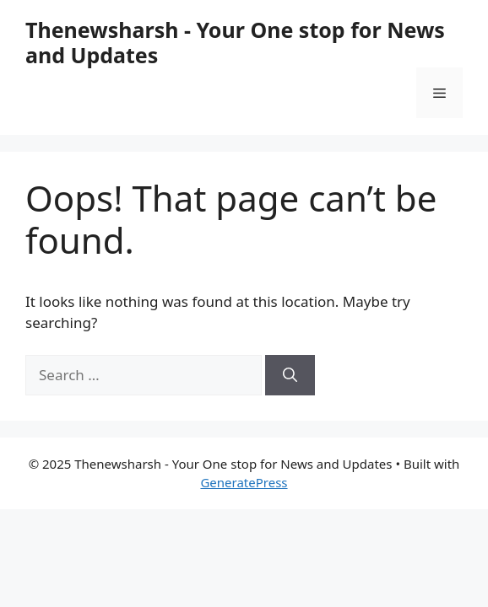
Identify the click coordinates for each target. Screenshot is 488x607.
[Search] (290, 375)
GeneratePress (243, 482)
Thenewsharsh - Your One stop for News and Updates (235, 42)
